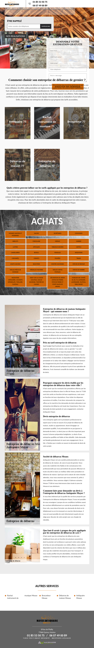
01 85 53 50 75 (40, 1)
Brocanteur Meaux (46, 596)
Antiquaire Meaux (80, 596)
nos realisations (15, 35)
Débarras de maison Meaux (65, 596)
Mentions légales (61, 638)
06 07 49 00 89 (40, 5)
